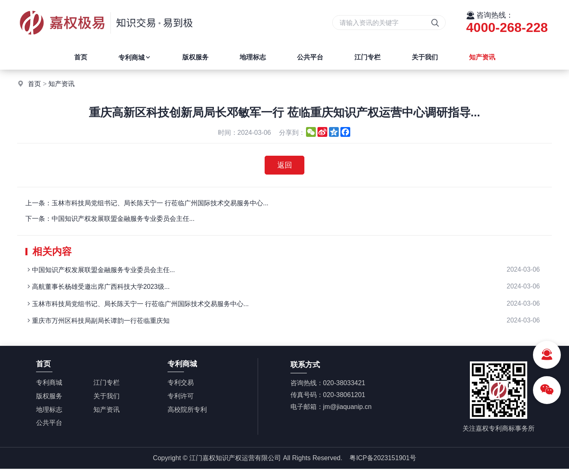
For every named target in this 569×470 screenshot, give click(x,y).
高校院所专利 (187, 410)
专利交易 (181, 383)
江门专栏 (367, 57)
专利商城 (134, 57)
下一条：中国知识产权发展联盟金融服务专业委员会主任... (110, 219)
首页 (80, 57)
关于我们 (425, 57)
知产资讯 (482, 57)
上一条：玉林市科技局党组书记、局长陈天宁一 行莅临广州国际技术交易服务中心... (147, 203)
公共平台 (310, 57)
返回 (284, 165)
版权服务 (195, 57)
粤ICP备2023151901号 (383, 458)
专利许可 (181, 396)
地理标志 (253, 57)
